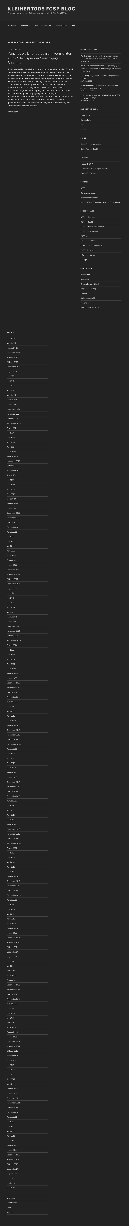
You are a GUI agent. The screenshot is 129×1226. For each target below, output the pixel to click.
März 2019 (11, 721)
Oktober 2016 (12, 838)
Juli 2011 (10, 1122)
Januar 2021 (12, 621)
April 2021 (11, 607)
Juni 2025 (11, 381)
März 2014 (11, 975)
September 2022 (14, 527)
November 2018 (13, 735)
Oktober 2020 (12, 636)
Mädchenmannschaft (89, 197)
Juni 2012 (10, 1070)
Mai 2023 (11, 489)
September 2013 (14, 999)
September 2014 (14, 952)
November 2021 (13, 574)
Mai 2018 (10, 758)
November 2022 (13, 518)
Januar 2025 (12, 404)
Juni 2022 (11, 541)
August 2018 (12, 749)
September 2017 (13, 796)
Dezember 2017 (13, 782)
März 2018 (11, 768)
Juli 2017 (10, 806)
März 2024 (11, 452)
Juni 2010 (11, 1183)
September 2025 (14, 367)
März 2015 (11, 923)
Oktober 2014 (12, 947)
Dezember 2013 (13, 985)
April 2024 (11, 447)
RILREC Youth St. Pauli (89, 307)
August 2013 (12, 1004)
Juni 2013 (11, 1013)
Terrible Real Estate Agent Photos (94, 168)
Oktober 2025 (12, 362)
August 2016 (12, 848)
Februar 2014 (12, 980)
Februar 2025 (12, 400)
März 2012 (11, 1084)
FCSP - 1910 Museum (89, 231)
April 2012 (11, 1079)
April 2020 (11, 664)
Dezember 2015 (13, 881)
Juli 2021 (10, 593)
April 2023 (11, 494)
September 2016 (14, 843)
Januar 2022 (12, 565)
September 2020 (14, 640)
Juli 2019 (10, 706)
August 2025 (12, 371)
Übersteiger (85, 274)
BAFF (82, 188)
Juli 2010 (10, 1178)
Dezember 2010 (13, 1155)
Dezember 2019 (13, 683)
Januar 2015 (12, 933)
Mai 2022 (10, 546)
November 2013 (13, 989)
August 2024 (12, 428)
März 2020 (11, 669)
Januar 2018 (12, 777)
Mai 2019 (10, 711)
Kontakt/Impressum (43, 25)
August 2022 (12, 532)
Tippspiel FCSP (86, 164)
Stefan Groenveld (87, 298)
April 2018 (11, 763)
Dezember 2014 (13, 938)
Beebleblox (84, 279)
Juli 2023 (10, 480)
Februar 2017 (12, 824)
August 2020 (12, 645)
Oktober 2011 (12, 1107)
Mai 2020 (11, 659)
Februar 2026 (12, 348)
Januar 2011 (12, 1150)
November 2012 (13, 1046)
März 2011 (11, 1140)
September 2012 (13, 1055)
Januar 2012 (12, 1093)
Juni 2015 (11, 909)
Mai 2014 (10, 966)
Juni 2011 (10, 1126)
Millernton (84, 303)
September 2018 (14, 744)
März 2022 (11, 555)
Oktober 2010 (12, 1164)
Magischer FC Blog (88, 289)
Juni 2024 (11, 437)
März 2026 (11, 343)
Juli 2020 (10, 650)
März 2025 (11, 395)
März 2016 (11, 872)
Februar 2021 (12, 617)
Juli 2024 (10, 433)
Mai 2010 (11, 1188)
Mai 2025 (11, 386)
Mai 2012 (10, 1074)
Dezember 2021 (13, 570)
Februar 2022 (12, 560)
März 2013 (11, 1027)
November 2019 (13, 688)
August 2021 (12, 588)
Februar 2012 (12, 1089)
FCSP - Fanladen (87, 250)
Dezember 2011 (13, 1098)
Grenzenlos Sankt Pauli (89, 284)
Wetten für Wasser (88, 173)
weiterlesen (13, 112)
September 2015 (14, 895)
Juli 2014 (10, 961)
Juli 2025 (10, 376)
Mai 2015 (10, 914)
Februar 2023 (12, 504)
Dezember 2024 (13, 409)
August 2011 (12, 1117)
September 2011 (13, 1112)
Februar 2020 (12, 673)
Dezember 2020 (13, 626)
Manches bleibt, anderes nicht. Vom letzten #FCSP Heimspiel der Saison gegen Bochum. (39, 58)
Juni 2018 (11, 754)
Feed (82, 125)
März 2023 (11, 499)
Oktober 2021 (12, 579)
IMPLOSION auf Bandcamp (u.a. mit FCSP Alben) (100, 202)
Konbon (83, 293)
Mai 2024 (11, 442)
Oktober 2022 (12, 522)
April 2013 (11, 1023)
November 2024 (13, 414)
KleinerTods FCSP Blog (41, 9)
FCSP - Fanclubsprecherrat (91, 245)
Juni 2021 (10, 598)
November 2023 (13, 461)
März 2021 (11, 612)
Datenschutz (61, 25)
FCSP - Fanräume (87, 255)
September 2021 (13, 584)
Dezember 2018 (13, 730)
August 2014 (12, 956)
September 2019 (14, 697)
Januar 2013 (12, 1037)
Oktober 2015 (12, 890)
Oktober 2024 (12, 419)
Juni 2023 (11, 485)
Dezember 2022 (13, 513)
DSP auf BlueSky (87, 222)
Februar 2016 (12, 876)
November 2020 (13, 631)
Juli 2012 (10, 1065)
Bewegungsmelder (88, 193)
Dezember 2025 (13, 352)
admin (83, 129)
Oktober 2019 (12, 692)
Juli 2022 (10, 536)
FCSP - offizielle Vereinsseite (92, 227)
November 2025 (13, 357)
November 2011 (13, 1103)
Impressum (85, 115)
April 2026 (11, 338)
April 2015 (11, 919)
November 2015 (13, 886)
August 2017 (12, 801)
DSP (73, 25)
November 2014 (13, 942)
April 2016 (11, 867)
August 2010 (12, 1173)
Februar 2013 (12, 1032)
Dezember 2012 (13, 1041)
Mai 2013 (10, 1018)
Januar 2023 (12, 508)
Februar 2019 (12, 725)
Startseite (12, 25)
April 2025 (11, 390)
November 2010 (13, 1159)
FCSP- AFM (85, 236)
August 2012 (12, 1060)
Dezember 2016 (13, 829)
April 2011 (11, 1136)
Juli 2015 (10, 905)
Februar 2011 (12, 1145)
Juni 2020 (11, 654)
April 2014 (11, 971)
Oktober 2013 (12, 994)
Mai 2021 (10, 603)
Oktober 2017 (12, 791)
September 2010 (14, 1169)
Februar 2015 (12, 928)
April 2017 (11, 815)
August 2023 (12, 475)
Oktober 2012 (12, 1051)
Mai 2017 (10, 810)
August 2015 (12, 900)
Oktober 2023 (12, 466)
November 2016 (13, 834)
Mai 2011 (10, 1131)
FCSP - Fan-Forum (87, 241)
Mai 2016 (10, 862)
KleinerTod (25, 25)
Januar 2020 (12, 678)
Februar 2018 (12, 772)
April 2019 (11, 716)
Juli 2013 (10, 1008)
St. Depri (83, 260)
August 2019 (12, 702)
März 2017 (11, 820)
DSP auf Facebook (87, 217)
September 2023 (14, 470)
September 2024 (14, 423)
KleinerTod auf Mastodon (90, 144)
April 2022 (11, 551)
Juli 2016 (10, 853)
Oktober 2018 (12, 739)
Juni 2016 (11, 857)
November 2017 (13, 787)
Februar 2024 (12, 456)
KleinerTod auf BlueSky (89, 149)
